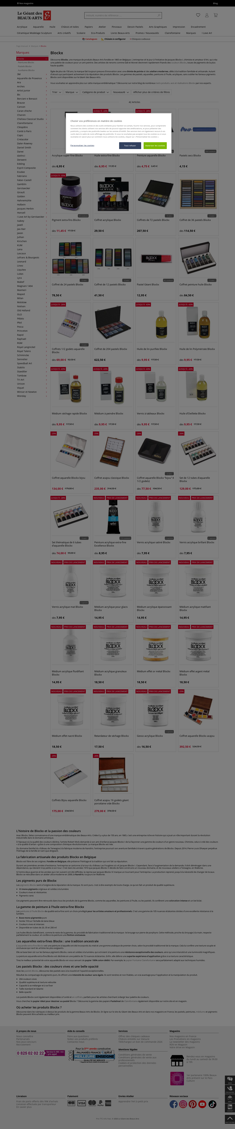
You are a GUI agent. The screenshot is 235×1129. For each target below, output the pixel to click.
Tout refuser (130, 145)
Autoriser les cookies (155, 145)
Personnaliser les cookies (82, 145)
